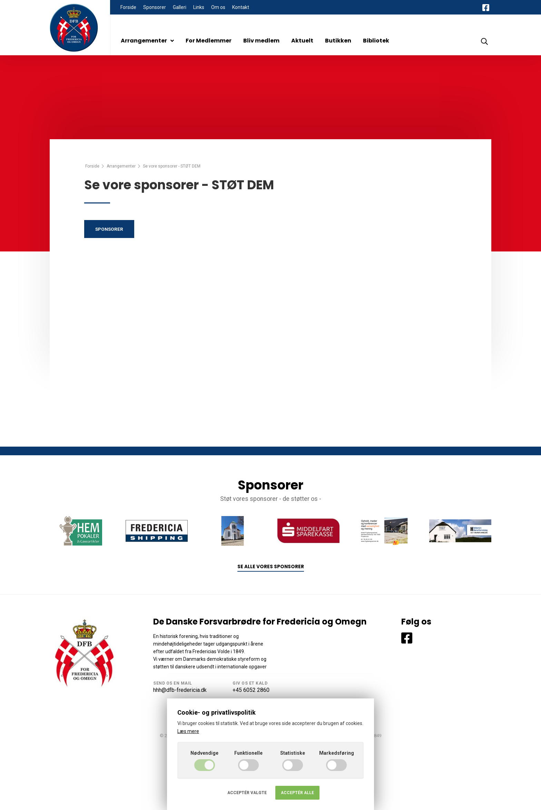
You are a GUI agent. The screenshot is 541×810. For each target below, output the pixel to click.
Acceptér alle (297, 792)
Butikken (338, 41)
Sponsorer (154, 7)
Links (198, 7)
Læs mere (188, 731)
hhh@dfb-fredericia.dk (180, 690)
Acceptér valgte (247, 792)
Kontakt (240, 7)
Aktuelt (302, 41)
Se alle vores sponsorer (270, 566)
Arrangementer (147, 41)
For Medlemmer (209, 41)
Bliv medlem (261, 41)
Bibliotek (376, 41)
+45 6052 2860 (251, 690)
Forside (128, 7)
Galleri (179, 7)
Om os (218, 7)
